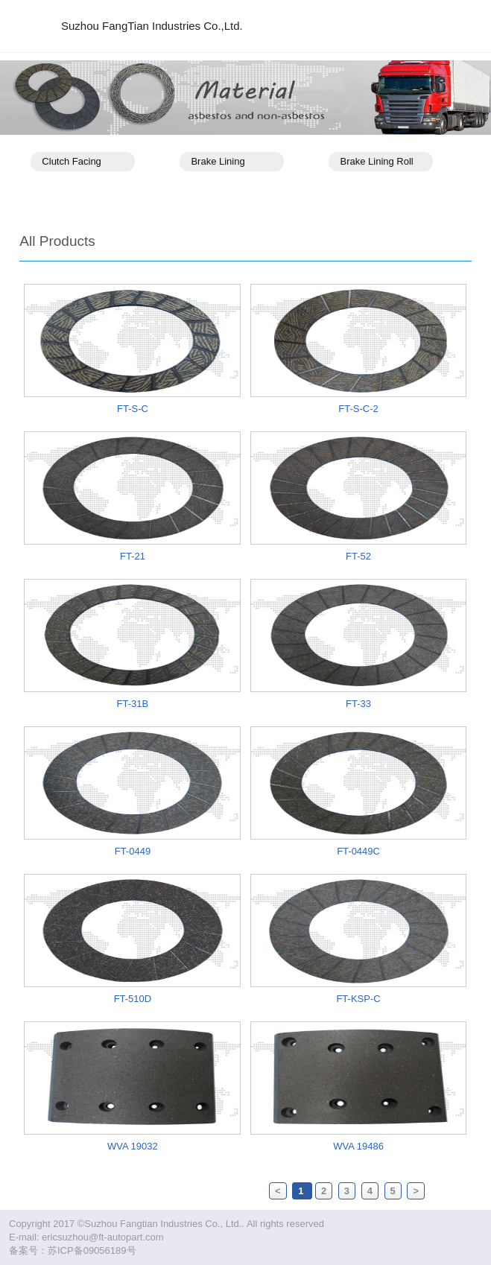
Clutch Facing (71, 161)
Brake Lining (217, 161)
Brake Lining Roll (376, 161)
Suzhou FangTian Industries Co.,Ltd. (152, 25)
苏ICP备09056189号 (92, 1250)
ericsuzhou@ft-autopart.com (103, 1237)
